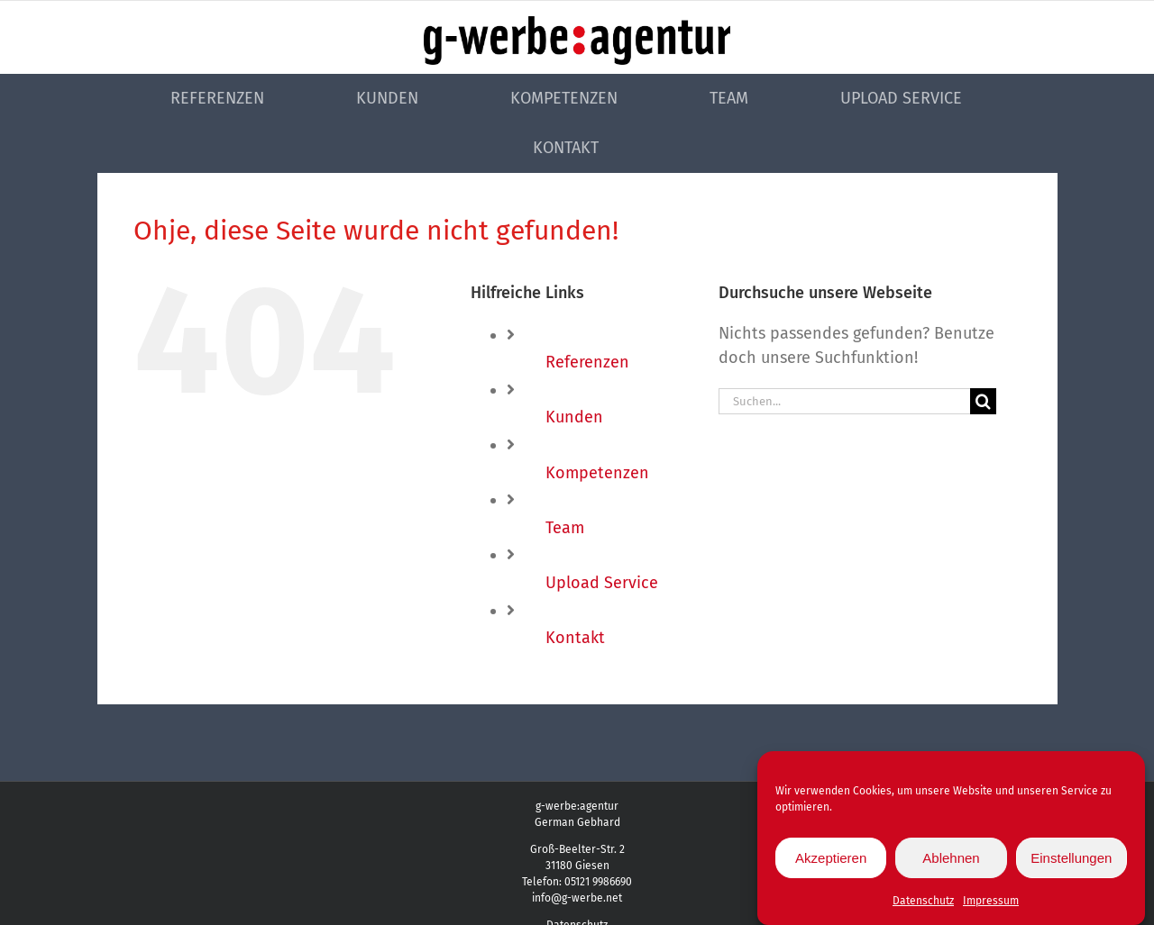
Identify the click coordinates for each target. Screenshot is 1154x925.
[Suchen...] (844, 401)
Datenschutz (923, 903)
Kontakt (575, 638)
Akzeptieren (830, 859)
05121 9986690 (598, 881)
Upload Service (601, 583)
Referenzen (587, 362)
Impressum (991, 903)
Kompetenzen (597, 473)
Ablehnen (950, 859)
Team (564, 528)
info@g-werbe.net (577, 898)
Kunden (574, 417)
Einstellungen (1071, 859)
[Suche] (983, 401)
